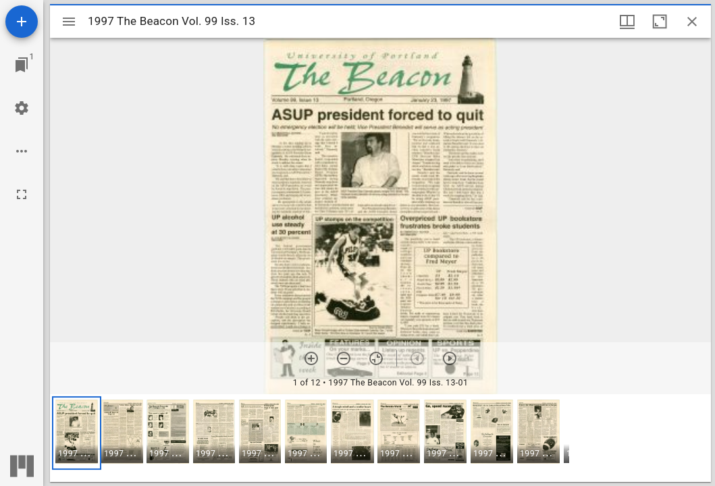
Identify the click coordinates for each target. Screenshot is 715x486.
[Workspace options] (21, 151)
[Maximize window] (659, 21)
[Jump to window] (21, 65)
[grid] (380, 438)
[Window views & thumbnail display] (627, 21)
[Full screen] (21, 194)
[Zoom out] (343, 358)
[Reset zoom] (376, 358)
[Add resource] (21, 21)
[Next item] (449, 358)
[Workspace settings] (21, 108)
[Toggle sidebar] (69, 21)
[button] (76, 433)
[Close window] (692, 21)
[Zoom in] (311, 358)
